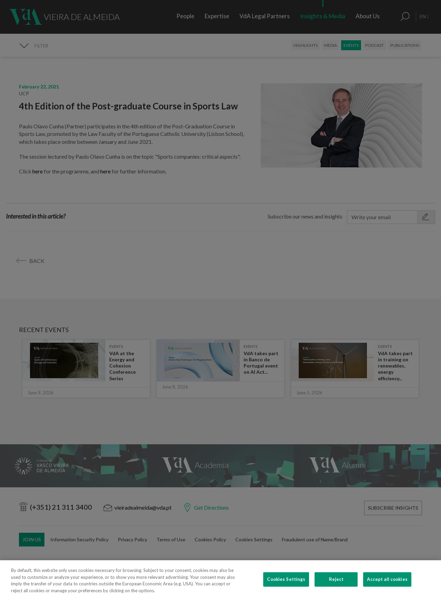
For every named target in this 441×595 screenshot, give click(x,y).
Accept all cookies (387, 585)
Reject (336, 585)
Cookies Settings (286, 585)
